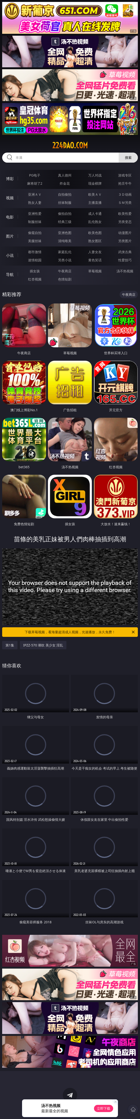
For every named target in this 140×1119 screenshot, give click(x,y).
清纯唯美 (64, 241)
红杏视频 (34, 279)
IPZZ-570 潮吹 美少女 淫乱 (43, 645)
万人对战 (95, 175)
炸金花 (65, 183)
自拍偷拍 (64, 194)
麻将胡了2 (34, 183)
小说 (10, 255)
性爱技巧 (125, 260)
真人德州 (64, 175)
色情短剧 (64, 279)
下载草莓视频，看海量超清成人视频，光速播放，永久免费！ (80, 632)
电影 (10, 217)
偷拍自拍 (64, 213)
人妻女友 (95, 252)
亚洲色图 (64, 232)
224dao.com (70, 145)
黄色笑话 (95, 260)
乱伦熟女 (95, 221)
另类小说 (64, 260)
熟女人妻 (34, 202)
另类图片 (125, 241)
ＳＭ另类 (125, 202)
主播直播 (95, 202)
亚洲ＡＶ (34, 194)
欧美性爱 (125, 213)
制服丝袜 (34, 221)
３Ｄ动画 (125, 194)
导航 (10, 274)
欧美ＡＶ (95, 194)
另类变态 (125, 221)
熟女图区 (95, 241)
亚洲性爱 (34, 213)
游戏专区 (125, 175)
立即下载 (103, 1108)
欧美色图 (95, 232)
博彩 (10, 178)
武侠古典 (125, 252)
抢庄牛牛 (125, 183)
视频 (10, 197)
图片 (10, 236)
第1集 (10, 645)
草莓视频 (95, 271)
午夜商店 (64, 271)
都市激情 (34, 252)
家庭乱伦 (64, 252)
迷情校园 (34, 260)
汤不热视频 (125, 271)
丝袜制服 (64, 202)
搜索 (128, 157)
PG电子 (34, 175)
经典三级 (64, 221)
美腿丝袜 (34, 241)
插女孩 (35, 271)
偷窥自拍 (34, 232)
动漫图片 (125, 232)
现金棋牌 (95, 183)
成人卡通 (95, 213)
